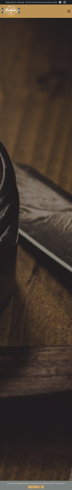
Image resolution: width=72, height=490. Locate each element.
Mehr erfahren (34, 487)
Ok (42, 487)
